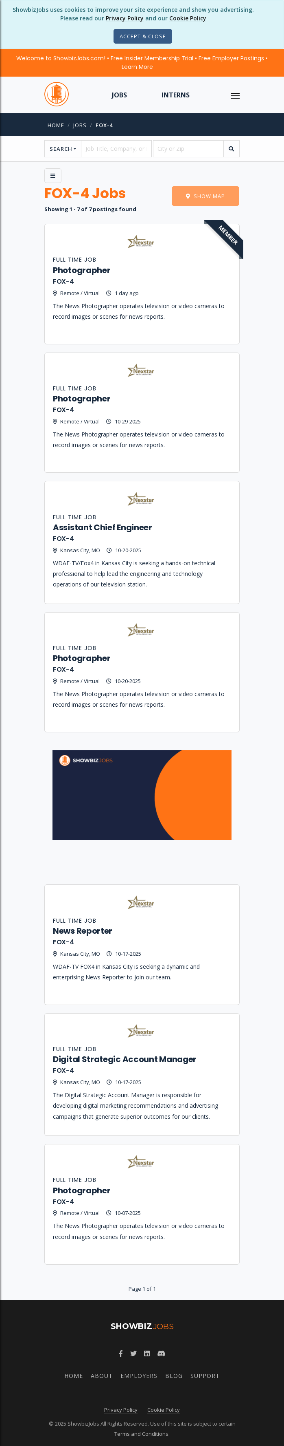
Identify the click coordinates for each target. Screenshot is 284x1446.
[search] (231, 148)
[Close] (143, 36)
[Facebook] (121, 1353)
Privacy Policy (125, 18)
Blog (174, 1376)
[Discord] (161, 1353)
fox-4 (104, 125)
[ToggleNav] (235, 95)
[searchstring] (116, 148)
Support (205, 1376)
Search (61, 148)
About (102, 1376)
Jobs (119, 94)
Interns (176, 94)
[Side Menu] (52, 175)
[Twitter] (133, 1353)
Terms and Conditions (141, 1433)
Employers (138, 1376)
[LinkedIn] (147, 1353)
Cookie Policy (187, 18)
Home (56, 125)
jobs (80, 125)
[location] (188, 148)
